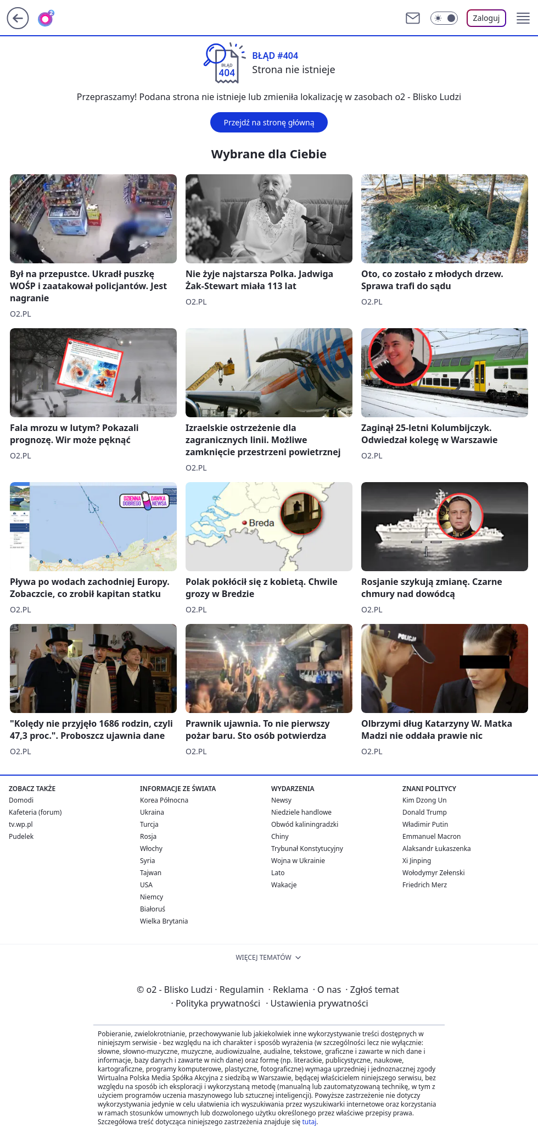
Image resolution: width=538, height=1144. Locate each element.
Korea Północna (164, 800)
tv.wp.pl (21, 824)
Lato (278, 872)
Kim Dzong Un (424, 800)
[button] (523, 18)
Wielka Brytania (164, 921)
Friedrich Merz (424, 884)
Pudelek (21, 836)
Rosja (148, 836)
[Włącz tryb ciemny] (444, 18)
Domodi (21, 800)
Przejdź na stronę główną (268, 122)
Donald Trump (424, 812)
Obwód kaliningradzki (304, 824)
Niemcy (151, 897)
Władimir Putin (425, 824)
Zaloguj (486, 18)
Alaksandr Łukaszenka (436, 848)
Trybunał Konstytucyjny (307, 848)
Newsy (281, 800)
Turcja (149, 824)
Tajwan (150, 872)
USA (146, 884)
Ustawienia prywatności (317, 1003)
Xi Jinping (416, 860)
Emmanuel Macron (431, 836)
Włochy (151, 848)
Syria (147, 860)
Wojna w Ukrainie (298, 860)
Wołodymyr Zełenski (433, 872)
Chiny (280, 836)
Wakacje (283, 884)
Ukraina (152, 812)
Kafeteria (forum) (35, 812)
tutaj (309, 1121)
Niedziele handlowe (301, 812)
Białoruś (152, 909)
